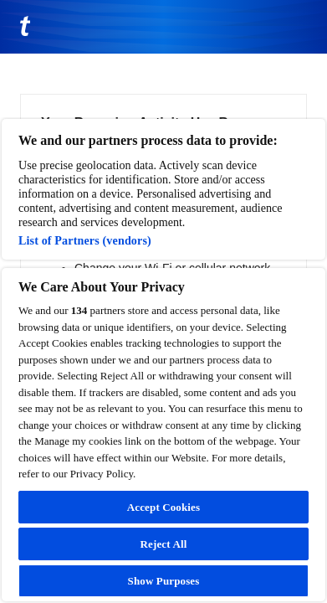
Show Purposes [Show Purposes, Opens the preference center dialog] (164, 581)
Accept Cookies (163, 507)
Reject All (164, 544)
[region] (163, 360)
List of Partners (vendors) (84, 240)
